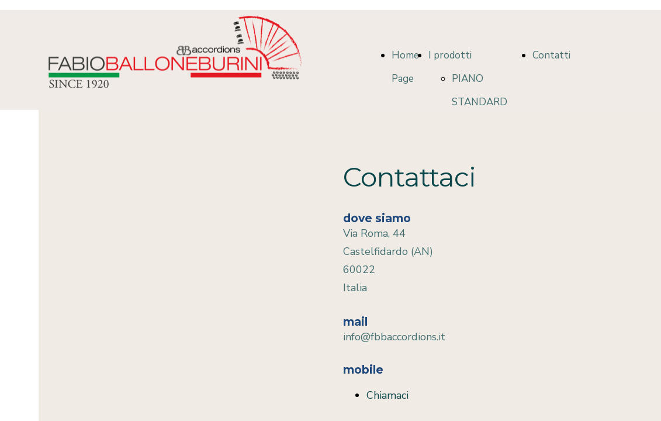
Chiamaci (387, 395)
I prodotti (450, 55)
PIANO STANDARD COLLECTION (483, 102)
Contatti (551, 55)
